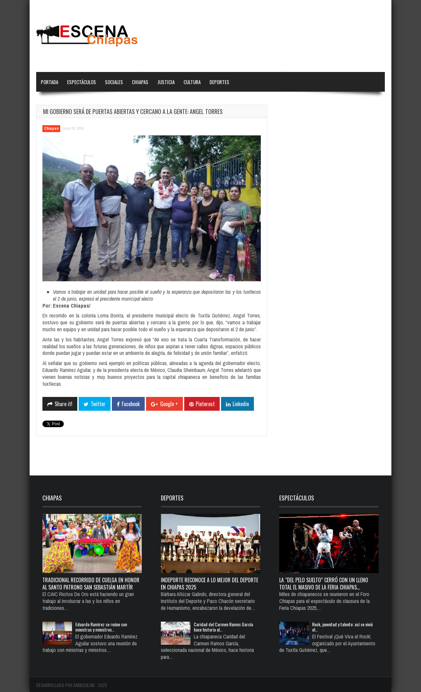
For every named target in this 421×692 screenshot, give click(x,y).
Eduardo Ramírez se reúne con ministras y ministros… (101, 627)
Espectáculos (81, 81)
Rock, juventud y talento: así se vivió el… (342, 627)
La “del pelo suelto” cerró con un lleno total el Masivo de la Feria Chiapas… (323, 583)
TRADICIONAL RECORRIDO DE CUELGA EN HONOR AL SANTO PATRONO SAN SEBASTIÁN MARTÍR (90, 583)
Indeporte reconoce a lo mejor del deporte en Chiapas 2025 (209, 583)
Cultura (192, 81)
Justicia (166, 81)
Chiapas (140, 81)
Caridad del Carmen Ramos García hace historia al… (223, 627)
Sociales (114, 81)
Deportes (219, 81)
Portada (49, 81)
